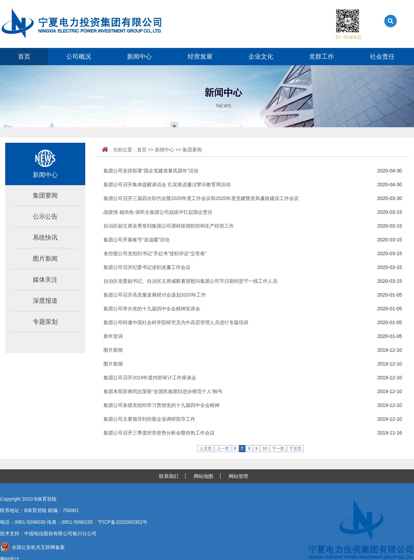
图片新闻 (45, 258)
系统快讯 (45, 237)
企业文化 (260, 56)
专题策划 (45, 321)
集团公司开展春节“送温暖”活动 (136, 239)
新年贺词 (113, 336)
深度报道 (45, 300)
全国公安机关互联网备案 (32, 547)
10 (265, 448)
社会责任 (382, 56)
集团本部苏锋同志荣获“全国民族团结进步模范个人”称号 (163, 391)
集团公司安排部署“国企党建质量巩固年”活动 (150, 170)
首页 (24, 56)
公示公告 (45, 216)
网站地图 (203, 476)
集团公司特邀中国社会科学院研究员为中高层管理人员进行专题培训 (175, 322)
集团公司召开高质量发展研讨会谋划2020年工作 (154, 295)
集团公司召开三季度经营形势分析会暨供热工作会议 (159, 433)
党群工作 (321, 56)
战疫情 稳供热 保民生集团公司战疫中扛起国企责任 (158, 212)
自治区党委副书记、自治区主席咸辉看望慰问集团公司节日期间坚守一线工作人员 (190, 281)
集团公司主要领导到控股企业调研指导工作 (149, 419)
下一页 (278, 448)
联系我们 (168, 476)
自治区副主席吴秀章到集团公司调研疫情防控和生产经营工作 (168, 226)
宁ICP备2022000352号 (122, 522)
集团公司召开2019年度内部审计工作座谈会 (149, 377)
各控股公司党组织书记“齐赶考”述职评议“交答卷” (155, 253)
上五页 (205, 448)
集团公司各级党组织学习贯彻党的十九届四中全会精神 (161, 405)
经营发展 (200, 56)
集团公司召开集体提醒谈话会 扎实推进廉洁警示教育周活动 (166, 184)
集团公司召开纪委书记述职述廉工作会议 (146, 267)
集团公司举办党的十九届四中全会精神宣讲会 (151, 308)
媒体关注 (45, 279)
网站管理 (238, 476)
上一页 (223, 448)
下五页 (295, 448)
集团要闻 (45, 195)
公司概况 (78, 56)
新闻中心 (139, 56)
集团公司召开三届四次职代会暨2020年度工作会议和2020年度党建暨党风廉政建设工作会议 (201, 198)
